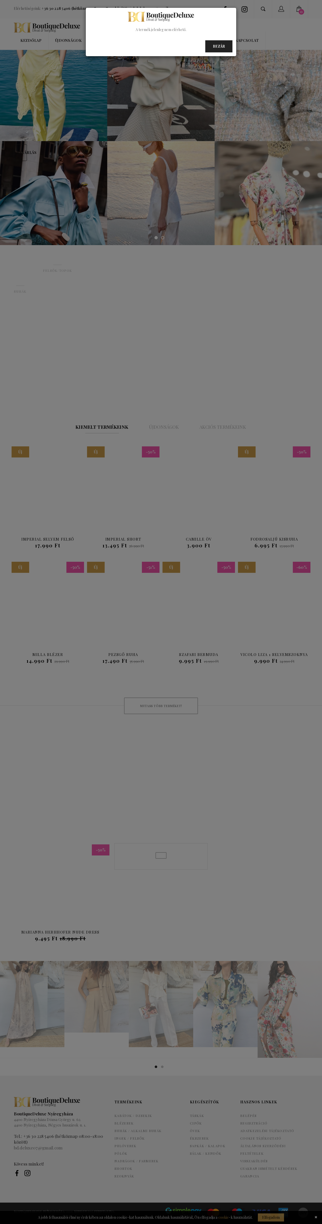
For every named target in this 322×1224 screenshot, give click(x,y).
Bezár (219, 46)
